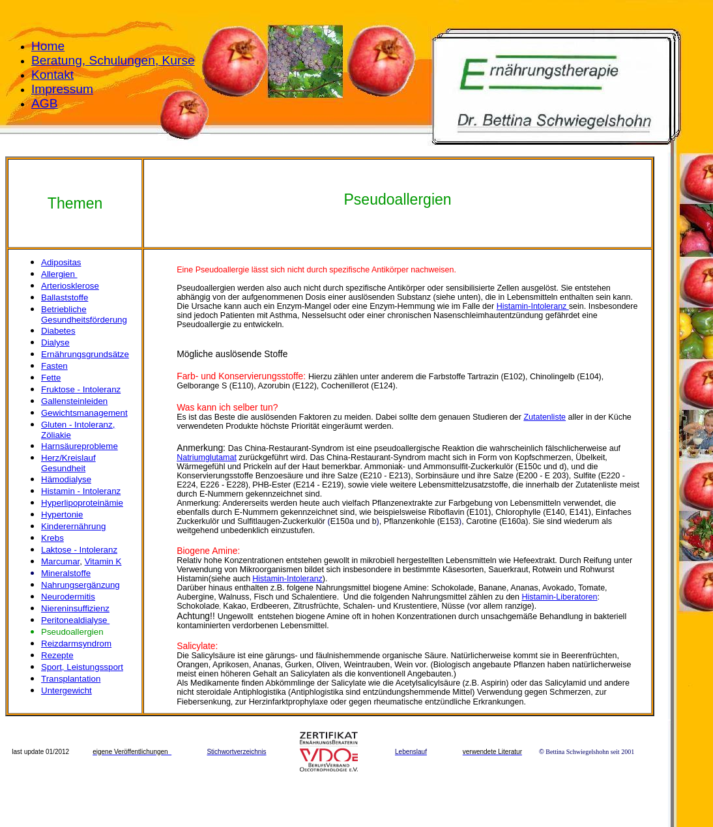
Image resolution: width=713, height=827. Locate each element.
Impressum (62, 89)
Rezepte (57, 655)
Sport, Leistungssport (82, 667)
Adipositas (61, 262)
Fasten (54, 366)
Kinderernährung (73, 526)
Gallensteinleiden (74, 401)
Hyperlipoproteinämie (82, 503)
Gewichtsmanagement (84, 413)
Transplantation (70, 679)
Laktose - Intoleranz (79, 550)
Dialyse (55, 342)
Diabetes (58, 331)
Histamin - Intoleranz (81, 491)
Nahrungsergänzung (80, 585)
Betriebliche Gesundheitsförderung (84, 314)
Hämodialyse (66, 479)
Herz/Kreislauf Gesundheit (68, 463)
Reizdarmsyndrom (76, 643)
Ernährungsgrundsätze (85, 354)
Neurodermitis (68, 597)
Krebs (52, 538)
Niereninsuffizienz (75, 608)
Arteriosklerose (70, 286)
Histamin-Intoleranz (533, 306)
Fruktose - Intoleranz (81, 389)
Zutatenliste (544, 417)
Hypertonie (62, 514)
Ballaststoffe (64, 297)
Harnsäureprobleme (79, 446)
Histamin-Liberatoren (560, 597)
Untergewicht (66, 690)
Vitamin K (103, 561)
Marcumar (60, 561)
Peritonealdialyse (75, 620)
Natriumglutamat (207, 457)
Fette (51, 378)
